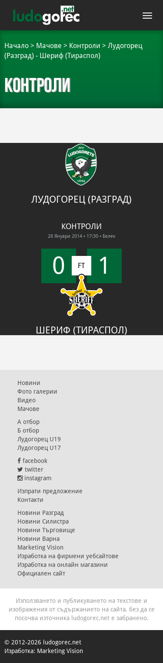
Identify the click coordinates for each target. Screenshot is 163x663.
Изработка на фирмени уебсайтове (68, 556)
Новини (28, 382)
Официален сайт (41, 573)
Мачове (49, 46)
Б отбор (28, 430)
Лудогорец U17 (39, 447)
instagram (34, 478)
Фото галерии (37, 391)
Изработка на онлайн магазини (62, 564)
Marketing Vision (40, 547)
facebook (32, 460)
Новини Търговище (46, 530)
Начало (16, 46)
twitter (30, 469)
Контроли (84, 46)
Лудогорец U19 (39, 439)
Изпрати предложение (50, 491)
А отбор (28, 421)
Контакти (30, 499)
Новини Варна (38, 538)
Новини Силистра (43, 521)
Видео (26, 400)
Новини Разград (40, 512)
